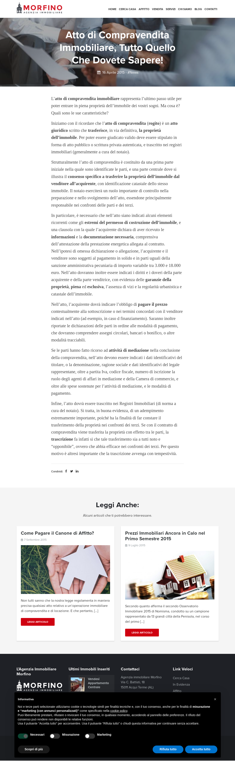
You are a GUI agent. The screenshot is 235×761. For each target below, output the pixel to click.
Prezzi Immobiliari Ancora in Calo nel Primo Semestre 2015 (165, 536)
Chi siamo (185, 9)
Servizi (170, 9)
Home (112, 9)
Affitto (144, 9)
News (134, 72)
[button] (215, 699)
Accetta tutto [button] (201, 749)
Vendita (157, 9)
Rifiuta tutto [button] (168, 749)
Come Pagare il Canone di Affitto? (57, 533)
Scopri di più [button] (34, 749)
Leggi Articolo (37, 621)
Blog (198, 9)
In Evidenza (181, 684)
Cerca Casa (127, 9)
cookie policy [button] (118, 710)
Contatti (210, 9)
